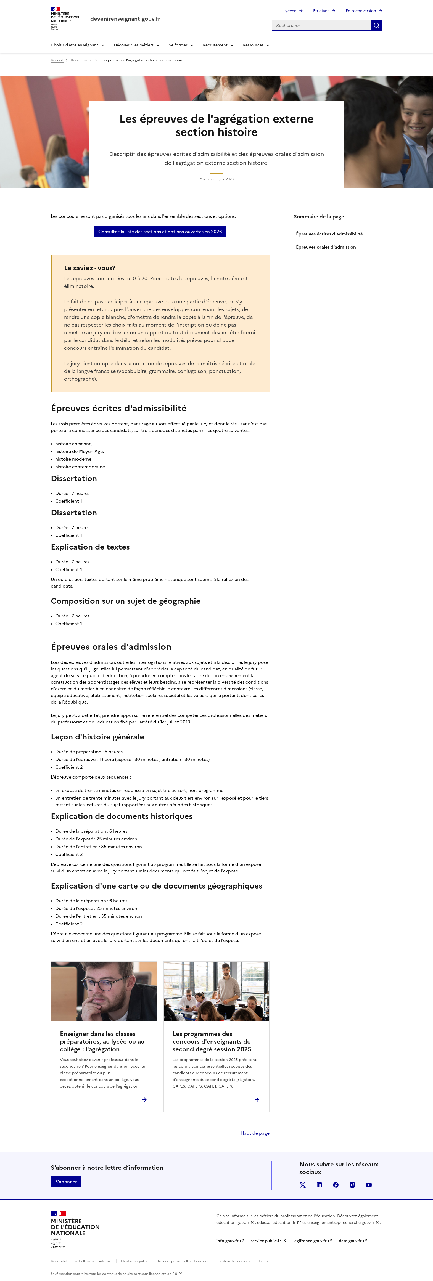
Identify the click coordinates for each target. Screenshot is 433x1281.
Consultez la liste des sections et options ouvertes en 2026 (160, 231)
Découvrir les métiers (134, 45)
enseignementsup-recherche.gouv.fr (340, 1223)
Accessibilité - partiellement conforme (81, 1261)
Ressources (253, 45)
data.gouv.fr (350, 1241)
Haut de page (254, 1133)
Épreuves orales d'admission (326, 247)
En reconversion (361, 11)
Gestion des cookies (234, 1261)
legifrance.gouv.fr (310, 1241)
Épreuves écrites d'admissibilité (329, 233)
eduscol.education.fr (276, 1223)
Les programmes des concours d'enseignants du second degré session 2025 (212, 1041)
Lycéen (290, 11)
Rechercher (376, 25)
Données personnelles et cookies (182, 1261)
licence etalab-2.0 (163, 1273)
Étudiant (321, 11)
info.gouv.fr (227, 1241)
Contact (265, 1261)
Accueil (57, 60)
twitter (302, 1184)
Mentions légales (134, 1261)
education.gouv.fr (232, 1223)
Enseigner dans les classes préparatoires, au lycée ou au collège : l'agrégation (102, 1041)
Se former (178, 45)
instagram (352, 1184)
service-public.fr (266, 1241)
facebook (335, 1184)
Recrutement (215, 45)
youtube (368, 1184)
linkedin (319, 1184)
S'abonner (66, 1181)
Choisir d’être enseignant (74, 45)
